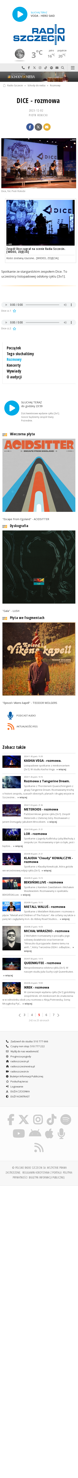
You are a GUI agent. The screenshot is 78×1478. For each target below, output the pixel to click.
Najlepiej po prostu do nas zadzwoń (23, 68)
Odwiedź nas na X (34, 68)
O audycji (14, 376)
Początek (14, 348)
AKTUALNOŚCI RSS (23, 725)
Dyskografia (19, 525)
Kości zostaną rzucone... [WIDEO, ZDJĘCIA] (32, 258)
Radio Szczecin (13, 85)
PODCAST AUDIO (22, 714)
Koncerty (14, 365)
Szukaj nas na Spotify (51, 68)
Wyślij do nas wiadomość (57, 68)
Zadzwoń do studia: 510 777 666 (27, 1040)
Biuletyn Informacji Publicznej (24, 1075)
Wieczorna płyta (22, 433)
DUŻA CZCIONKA (18, 1090)
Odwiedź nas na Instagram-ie (40, 68)
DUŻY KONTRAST (18, 1095)
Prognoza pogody (18, 1055)
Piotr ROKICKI (38, 115)
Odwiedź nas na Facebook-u (29, 68)
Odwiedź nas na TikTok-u (46, 68)
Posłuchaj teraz (17, 1080)
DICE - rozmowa (38, 100)
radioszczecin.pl (17, 1060)
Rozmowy (55, 85)
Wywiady (14, 371)
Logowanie (14, 1085)
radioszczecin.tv (17, 1070)
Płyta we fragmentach (27, 617)
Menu (73, 68)
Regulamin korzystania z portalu (42, 1171)
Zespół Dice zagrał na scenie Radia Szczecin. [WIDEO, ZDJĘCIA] (35, 250)
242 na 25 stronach (39, 1019)
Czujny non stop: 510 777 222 (25, 1045)
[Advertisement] (39, 1229)
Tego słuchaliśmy (20, 353)
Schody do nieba (36, 85)
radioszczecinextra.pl (20, 1065)
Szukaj (62, 68)
